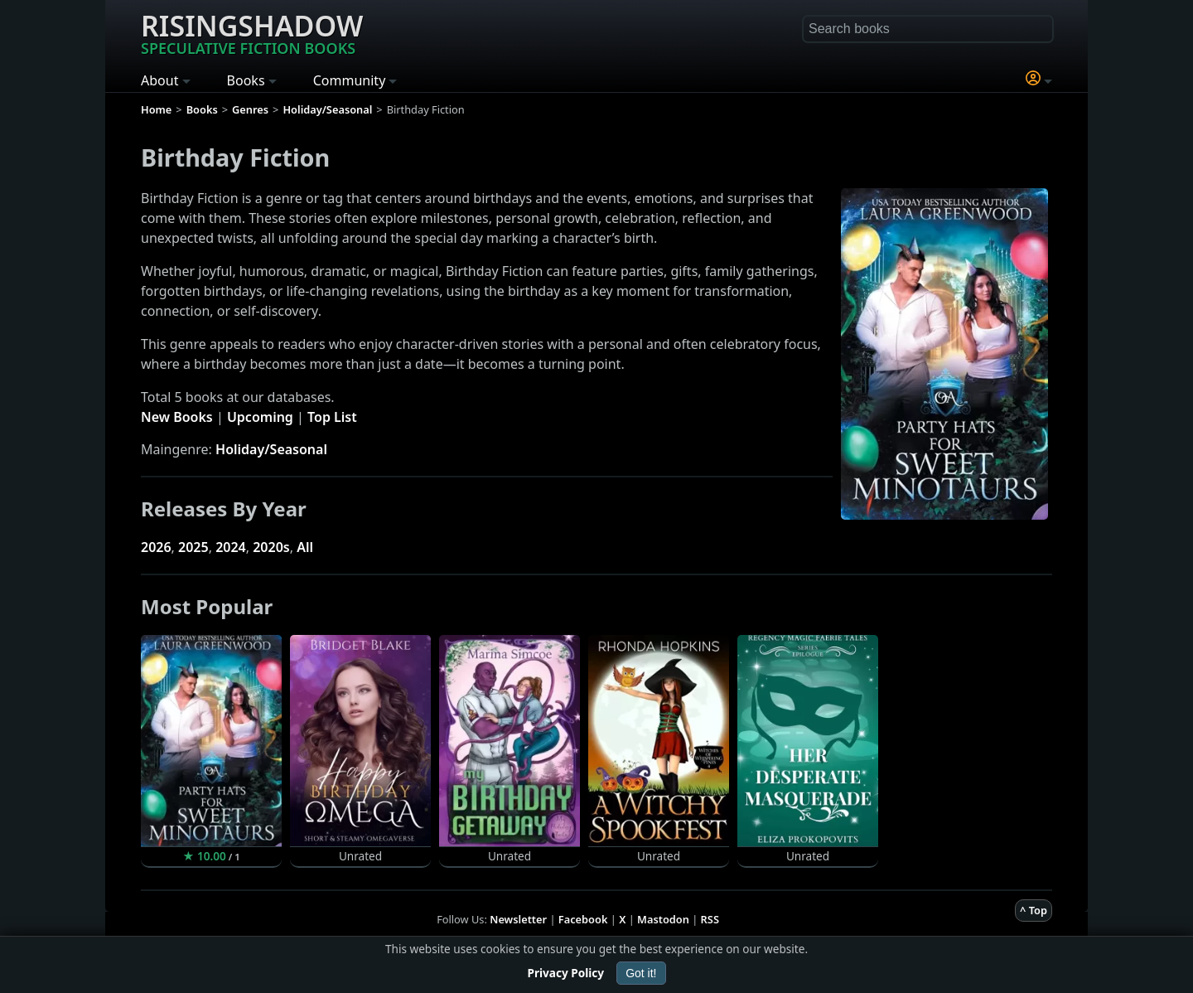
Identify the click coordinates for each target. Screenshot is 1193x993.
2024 (230, 547)
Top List (332, 417)
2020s (271, 547)
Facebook (583, 919)
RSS (710, 919)
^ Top (1033, 910)
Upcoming (260, 417)
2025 (193, 547)
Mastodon (663, 919)
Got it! (640, 973)
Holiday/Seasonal (271, 449)
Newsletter (518, 919)
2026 (156, 547)
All (305, 547)
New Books (177, 417)
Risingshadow (252, 32)
